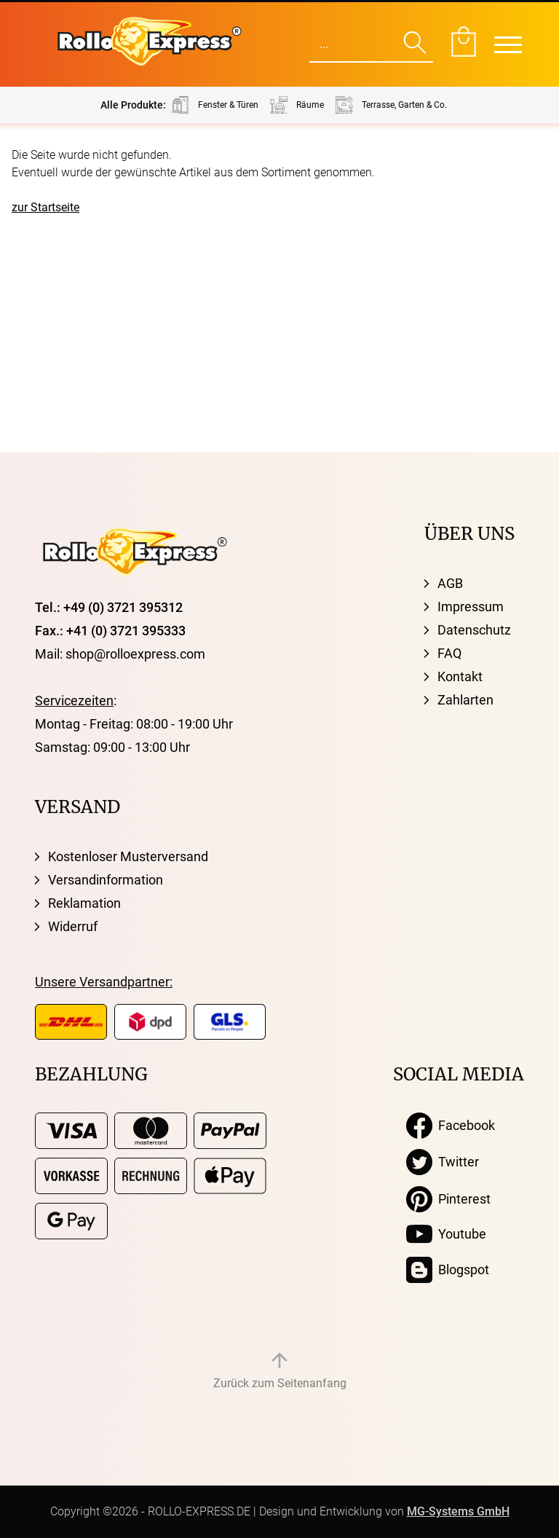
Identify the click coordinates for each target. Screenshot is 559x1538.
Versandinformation (105, 879)
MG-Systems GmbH (458, 1511)
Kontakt (460, 676)
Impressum (470, 606)
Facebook (450, 1126)
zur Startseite (45, 207)
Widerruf (73, 926)
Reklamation (84, 903)
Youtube (446, 1234)
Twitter (442, 1162)
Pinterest (448, 1199)
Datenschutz (474, 629)
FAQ (449, 653)
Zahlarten (465, 699)
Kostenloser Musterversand (128, 856)
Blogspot (447, 1270)
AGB (450, 583)
